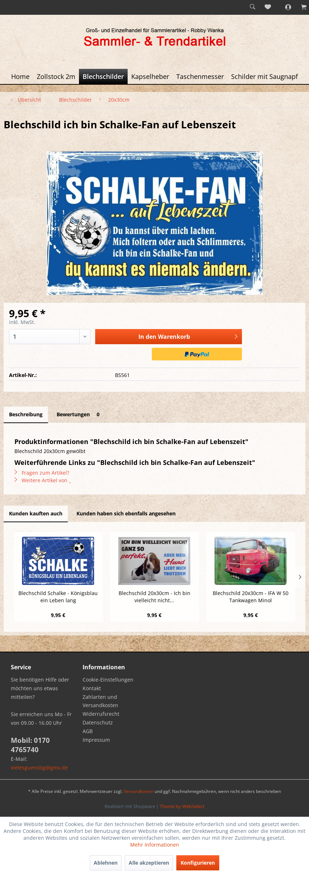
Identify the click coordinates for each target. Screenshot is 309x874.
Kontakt (92, 688)
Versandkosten (139, 791)
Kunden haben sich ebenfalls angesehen (126, 513)
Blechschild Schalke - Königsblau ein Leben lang (58, 597)
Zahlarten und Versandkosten (100, 701)
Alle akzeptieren (149, 862)
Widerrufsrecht (101, 713)
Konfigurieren (198, 862)
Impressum (96, 739)
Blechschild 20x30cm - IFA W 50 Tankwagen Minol (250, 597)
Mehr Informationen (154, 844)
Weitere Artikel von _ (42, 480)
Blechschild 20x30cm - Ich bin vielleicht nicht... (154, 597)
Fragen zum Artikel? (41, 472)
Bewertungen (79, 414)
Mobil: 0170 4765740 (30, 745)
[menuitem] (252, 7)
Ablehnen (106, 862)
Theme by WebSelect (182, 806)
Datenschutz (98, 722)
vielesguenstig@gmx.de (39, 767)
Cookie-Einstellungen (108, 679)
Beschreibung (26, 414)
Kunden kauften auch (35, 513)
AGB (88, 731)
